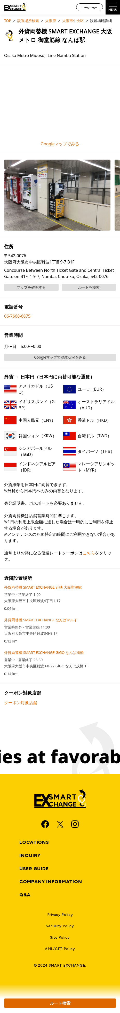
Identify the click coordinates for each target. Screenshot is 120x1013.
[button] (57, 195)
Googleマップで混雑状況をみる (60, 357)
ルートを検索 (89, 287)
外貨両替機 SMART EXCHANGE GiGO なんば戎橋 (44, 652)
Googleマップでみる (60, 144)
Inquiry (30, 855)
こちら (89, 553)
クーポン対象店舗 (20, 702)
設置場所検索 (28, 20)
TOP (7, 20)
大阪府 (50, 20)
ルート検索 (60, 1003)
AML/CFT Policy (60, 949)
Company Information (50, 881)
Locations (34, 842)
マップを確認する (31, 287)
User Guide (34, 869)
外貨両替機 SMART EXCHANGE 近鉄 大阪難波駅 (43, 587)
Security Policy (60, 926)
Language (89, 7)
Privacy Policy (60, 914)
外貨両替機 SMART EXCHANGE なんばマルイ (40, 619)
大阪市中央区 (73, 20)
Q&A (24, 895)
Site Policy (60, 937)
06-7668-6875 (17, 316)
